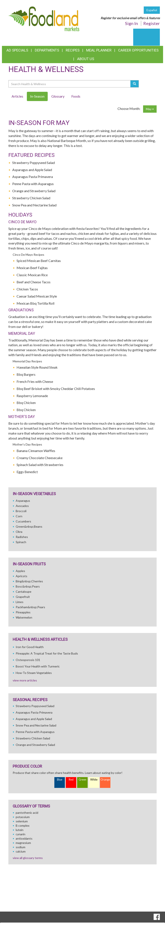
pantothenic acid (27, 812)
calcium (21, 851)
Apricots (21, 576)
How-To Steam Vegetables (34, 673)
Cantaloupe (23, 591)
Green (82, 779)
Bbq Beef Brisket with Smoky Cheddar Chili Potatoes (56, 389)
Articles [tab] (17, 96)
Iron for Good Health (30, 647)
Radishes (22, 537)
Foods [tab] (75, 96)
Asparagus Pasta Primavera (32, 177)
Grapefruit (23, 597)
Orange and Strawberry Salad (33, 191)
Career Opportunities (138, 50)
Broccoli (21, 511)
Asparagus (23, 500)
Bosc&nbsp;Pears (28, 586)
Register (151, 23)
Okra (19, 531)
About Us (85, 59)
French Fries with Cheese (35, 381)
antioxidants (24, 838)
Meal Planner (99, 50)
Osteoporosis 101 (28, 660)
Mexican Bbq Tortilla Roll (35, 303)
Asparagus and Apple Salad (32, 170)
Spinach (21, 542)
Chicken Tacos (27, 289)
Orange (105, 779)
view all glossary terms (28, 858)
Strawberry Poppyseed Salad (33, 163)
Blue (59, 779)
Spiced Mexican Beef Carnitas (39, 261)
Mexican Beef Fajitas (32, 268)
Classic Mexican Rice (32, 275)
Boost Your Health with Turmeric (38, 666)
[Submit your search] (134, 83)
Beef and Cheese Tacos (33, 282)
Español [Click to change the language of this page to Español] (152, 10)
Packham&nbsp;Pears (30, 607)
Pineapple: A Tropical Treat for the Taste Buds (47, 653)
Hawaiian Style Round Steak (37, 367)
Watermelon (24, 617)
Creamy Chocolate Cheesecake (40, 458)
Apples (20, 571)
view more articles (25, 680)
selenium (22, 821)
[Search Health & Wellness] (69, 83)
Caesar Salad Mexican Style (37, 296)
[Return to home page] (43, 18)
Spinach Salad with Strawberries (40, 465)
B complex (22, 825)
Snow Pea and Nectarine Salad (34, 205)
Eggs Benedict (27, 472)
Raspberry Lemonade (32, 396)
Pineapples (23, 612)
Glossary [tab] (57, 96)
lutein (19, 830)
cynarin (20, 834)
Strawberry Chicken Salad (31, 198)
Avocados (22, 506)
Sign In (131, 23)
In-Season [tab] (37, 96)
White (94, 779)
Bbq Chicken (26, 403)
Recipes (72, 50)
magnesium (23, 843)
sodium (20, 847)
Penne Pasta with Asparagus (33, 184)
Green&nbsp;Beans (29, 526)
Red (71, 779)
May (150, 109)
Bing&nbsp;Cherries (29, 581)
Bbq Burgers (26, 374)
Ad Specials (17, 50)
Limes (19, 602)
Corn (19, 516)
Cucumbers (23, 521)
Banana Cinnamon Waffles (36, 451)
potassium (23, 817)
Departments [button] (47, 50)
